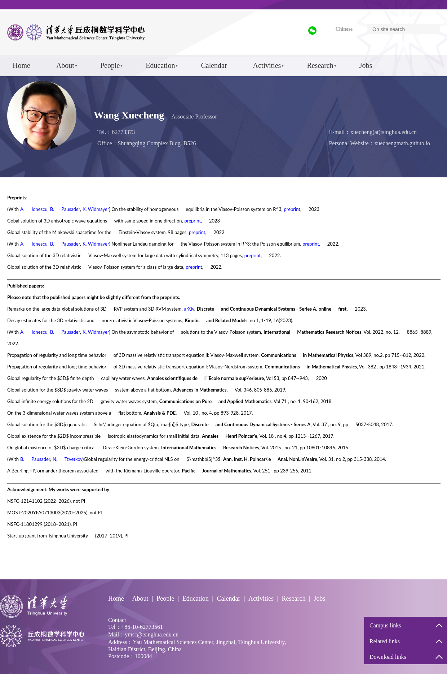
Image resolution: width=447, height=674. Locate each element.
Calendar (214, 65)
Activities (267, 65)
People (110, 65)
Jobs (365, 65)
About (65, 65)
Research (320, 65)
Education (160, 65)
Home (21, 65)
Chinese (344, 29)
